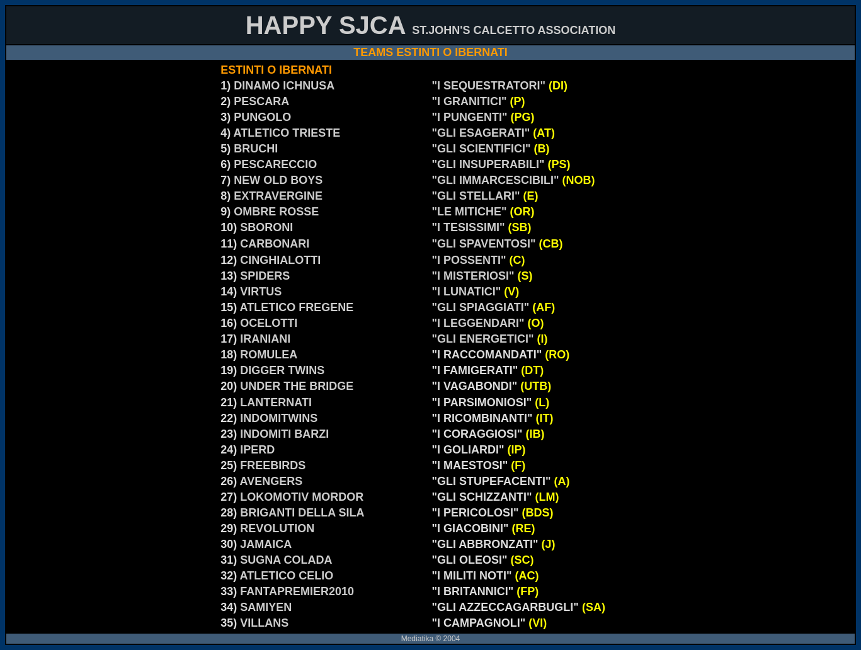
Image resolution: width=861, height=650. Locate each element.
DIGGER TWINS (282, 370)
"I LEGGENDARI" (480, 323)
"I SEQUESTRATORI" (490, 85)
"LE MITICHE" (469, 211)
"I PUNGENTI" (470, 117)
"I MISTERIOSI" (475, 276)
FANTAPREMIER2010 (297, 591)
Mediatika (417, 638)
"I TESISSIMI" (468, 227)
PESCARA (261, 101)
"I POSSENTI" (471, 260)
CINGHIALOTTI (280, 260)
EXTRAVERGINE (278, 196)
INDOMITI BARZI (284, 434)
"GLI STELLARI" (477, 196)
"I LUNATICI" (468, 291)
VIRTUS (261, 291)
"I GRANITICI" (469, 101)
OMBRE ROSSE (276, 211)
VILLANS (264, 623)
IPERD (257, 449)
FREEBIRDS (272, 465)
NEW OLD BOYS (278, 180)
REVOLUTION (277, 528)
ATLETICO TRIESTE (287, 133)
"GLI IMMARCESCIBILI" (497, 180)
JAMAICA (266, 544)
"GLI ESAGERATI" (481, 133)
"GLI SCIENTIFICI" (481, 148)
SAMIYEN (266, 607)
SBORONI (266, 227)
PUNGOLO (262, 117)
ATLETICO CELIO (287, 575)
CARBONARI (274, 243)
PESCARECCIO (275, 164)
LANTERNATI (276, 402)
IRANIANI (265, 339)
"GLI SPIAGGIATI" (494, 307)
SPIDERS (265, 276)
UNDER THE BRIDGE (296, 386)
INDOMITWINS (278, 418)
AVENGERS (271, 481)
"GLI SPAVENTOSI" (485, 243)
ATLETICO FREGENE (297, 307)
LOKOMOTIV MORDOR (301, 497)
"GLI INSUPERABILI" (488, 164)
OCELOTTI (268, 323)
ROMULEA (268, 354)
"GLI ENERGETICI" (484, 339)
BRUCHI (256, 148)
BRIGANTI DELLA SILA (302, 512)
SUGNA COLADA (286, 560)
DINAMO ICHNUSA (284, 85)
